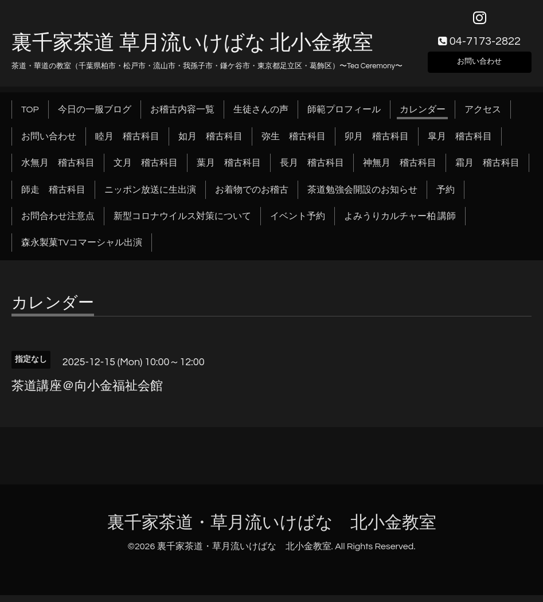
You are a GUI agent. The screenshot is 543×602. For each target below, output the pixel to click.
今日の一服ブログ (94, 117)
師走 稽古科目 (53, 196)
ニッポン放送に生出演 (150, 196)
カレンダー (423, 117)
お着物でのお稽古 (251, 196)
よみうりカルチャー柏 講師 (400, 223)
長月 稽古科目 (312, 170)
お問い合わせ (479, 66)
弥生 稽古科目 (293, 143)
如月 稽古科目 (210, 143)
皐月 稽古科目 (460, 143)
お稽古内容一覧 (182, 117)
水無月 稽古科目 (58, 170)
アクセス (482, 117)
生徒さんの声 (260, 117)
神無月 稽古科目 (399, 170)
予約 (445, 196)
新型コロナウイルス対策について (182, 223)
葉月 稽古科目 (229, 170)
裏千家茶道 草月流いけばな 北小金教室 (192, 50)
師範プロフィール (344, 117)
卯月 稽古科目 (377, 143)
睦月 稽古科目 (127, 143)
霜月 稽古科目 (487, 170)
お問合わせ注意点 (58, 223)
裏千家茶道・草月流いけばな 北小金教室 (271, 529)
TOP (30, 117)
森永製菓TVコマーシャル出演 (81, 250)
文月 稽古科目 (146, 170)
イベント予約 (297, 223)
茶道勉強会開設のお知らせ (362, 196)
